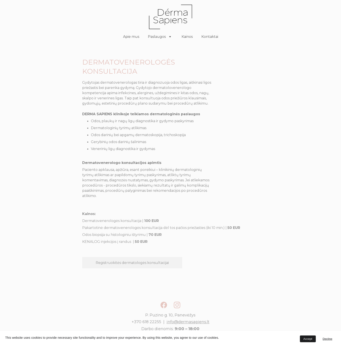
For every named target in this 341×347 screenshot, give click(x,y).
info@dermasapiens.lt (188, 323)
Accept (307, 338)
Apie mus (131, 37)
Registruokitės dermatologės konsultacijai (132, 263)
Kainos (187, 37)
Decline (327, 338)
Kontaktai (209, 37)
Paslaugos (157, 37)
